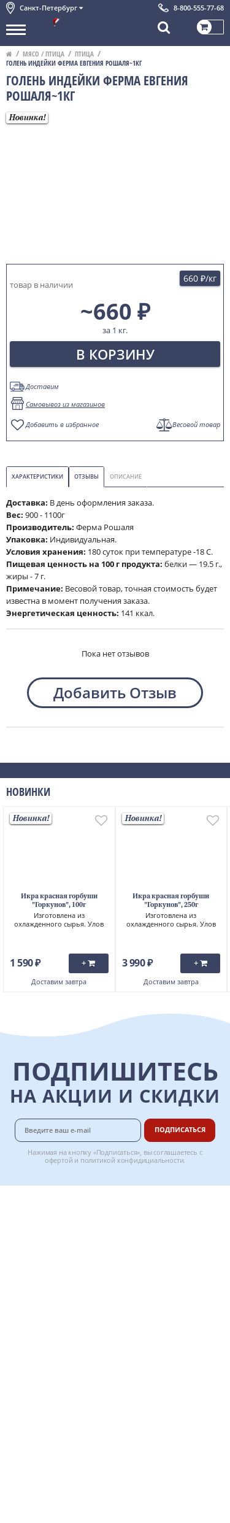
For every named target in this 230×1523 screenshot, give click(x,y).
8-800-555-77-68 (199, 7)
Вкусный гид (161, 1281)
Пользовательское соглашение (66, 1283)
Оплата (150, 1215)
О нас (16, 1215)
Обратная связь (36, 1243)
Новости (22, 1256)
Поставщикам (163, 1322)
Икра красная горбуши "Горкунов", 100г (59, 901)
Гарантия (154, 1254)
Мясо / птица (43, 53)
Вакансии (155, 1349)
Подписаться (180, 1129)
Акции (18, 1270)
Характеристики (37, 476)
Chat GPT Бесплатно (115, 1372)
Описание (126, 476)
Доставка (154, 1202)
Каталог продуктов (42, 1202)
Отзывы (86, 476)
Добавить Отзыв (115, 692)
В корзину (115, 354)
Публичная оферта (42, 1336)
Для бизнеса (160, 1336)
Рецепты (153, 1268)
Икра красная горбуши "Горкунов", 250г (170, 901)
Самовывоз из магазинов (65, 404)
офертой (59, 1160)
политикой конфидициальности (132, 1160)
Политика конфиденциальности (67, 1297)
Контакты (24, 1229)
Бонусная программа (159, 1235)
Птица (84, 53)
